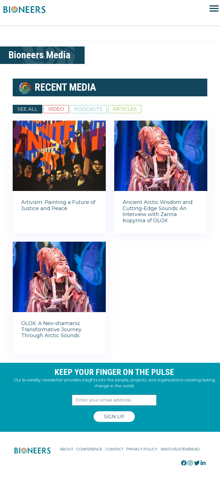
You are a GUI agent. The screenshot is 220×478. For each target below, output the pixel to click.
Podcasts (88, 109)
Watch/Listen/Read (180, 449)
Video (56, 109)
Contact (114, 449)
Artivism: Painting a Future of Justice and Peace (58, 205)
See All (27, 109)
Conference (89, 449)
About (66, 449)
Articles (125, 109)
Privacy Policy (142, 449)
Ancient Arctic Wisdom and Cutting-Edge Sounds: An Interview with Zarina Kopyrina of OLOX (158, 211)
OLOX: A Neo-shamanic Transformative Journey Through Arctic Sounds (51, 329)
